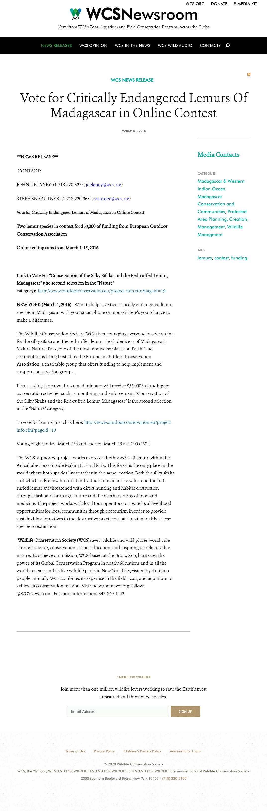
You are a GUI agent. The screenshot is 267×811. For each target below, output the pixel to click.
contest (221, 257)
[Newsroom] (133, 15)
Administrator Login (185, 751)
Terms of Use (75, 751)
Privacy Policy (104, 751)
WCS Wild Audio (175, 45)
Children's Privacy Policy (142, 751)
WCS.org (195, 3)
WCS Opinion (93, 45)
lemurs (205, 257)
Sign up (185, 711)
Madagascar (210, 196)
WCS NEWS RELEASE (132, 80)
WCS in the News (132, 45)
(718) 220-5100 (174, 778)
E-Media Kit (245, 3)
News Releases (56, 45)
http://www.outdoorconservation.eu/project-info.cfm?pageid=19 (101, 291)
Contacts (210, 45)
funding (239, 257)
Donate (219, 3)
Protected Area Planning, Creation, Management (223, 219)
